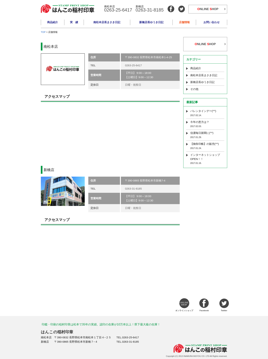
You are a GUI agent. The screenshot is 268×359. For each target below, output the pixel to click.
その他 (194, 89)
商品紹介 (52, 22)
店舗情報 (184, 22)
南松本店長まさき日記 (106, 22)
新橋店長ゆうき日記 (151, 22)
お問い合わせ (211, 22)
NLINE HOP (207, 9)
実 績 (74, 22)
